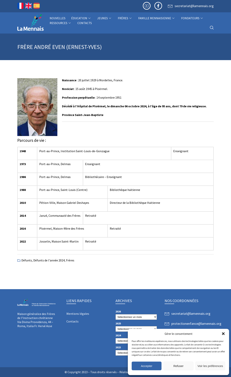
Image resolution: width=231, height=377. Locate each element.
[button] (223, 334)
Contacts (84, 23)
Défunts (26, 260)
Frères (125, 18)
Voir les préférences (210, 366)
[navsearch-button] (212, 27)
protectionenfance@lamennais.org (196, 323)
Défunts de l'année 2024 (49, 260)
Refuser (178, 366)
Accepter (146, 366)
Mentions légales (77, 314)
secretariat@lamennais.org (194, 6)
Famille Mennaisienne (156, 18)
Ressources (61, 23)
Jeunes (104, 18)
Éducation (81, 18)
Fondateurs (192, 18)
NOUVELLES (57, 18)
